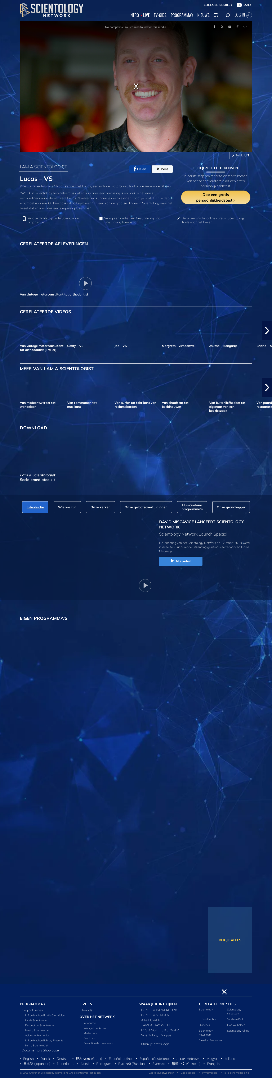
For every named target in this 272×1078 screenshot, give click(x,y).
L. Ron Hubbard (208, 1019)
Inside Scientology (36, 1020)
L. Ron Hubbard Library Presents (44, 1040)
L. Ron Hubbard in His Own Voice (44, 1015)
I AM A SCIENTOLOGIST (43, 166)
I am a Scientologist (36, 1045)
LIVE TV (86, 1004)
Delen (140, 168)
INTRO (134, 15)
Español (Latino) (121, 1058)
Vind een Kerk (235, 1019)
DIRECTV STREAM (155, 1015)
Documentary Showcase (40, 1050)
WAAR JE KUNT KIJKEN (158, 1004)
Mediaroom (90, 1033)
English (28, 1058)
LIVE (146, 15)
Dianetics (204, 1025)
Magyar (212, 1058)
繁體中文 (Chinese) (186, 1063)
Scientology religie (238, 1030)
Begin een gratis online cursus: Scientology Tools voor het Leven (213, 220)
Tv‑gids (86, 1010)
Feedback (89, 1038)
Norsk (85, 1063)
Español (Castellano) (154, 1058)
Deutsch (63, 1058)
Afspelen (181, 561)
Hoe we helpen (236, 1025)
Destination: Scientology (39, 1025)
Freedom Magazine (210, 1040)
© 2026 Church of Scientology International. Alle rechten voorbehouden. (60, 1072)
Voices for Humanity (37, 1035)
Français (213, 1063)
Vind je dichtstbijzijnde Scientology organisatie (53, 220)
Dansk (45, 1058)
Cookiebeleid (188, 1072)
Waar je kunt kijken (95, 1028)
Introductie (90, 1023)
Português (104, 1063)
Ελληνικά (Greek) (89, 1058)
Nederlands (65, 1063)
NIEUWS (203, 15)
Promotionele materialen (98, 1043)
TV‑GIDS (160, 15)
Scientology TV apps (156, 1035)
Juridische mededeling (236, 1072)
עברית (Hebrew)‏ (188, 1058)
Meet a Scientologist (37, 1030)
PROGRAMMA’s (182, 15)
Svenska (158, 1063)
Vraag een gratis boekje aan (132, 220)
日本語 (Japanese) (36, 1063)
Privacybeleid (209, 1072)
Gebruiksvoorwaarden (161, 1072)
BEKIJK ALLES (230, 940)
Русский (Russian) (132, 1063)
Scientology (206, 1009)
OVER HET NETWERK (97, 1017)
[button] (267, 330)
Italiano (229, 1058)
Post (162, 169)
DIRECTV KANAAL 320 (159, 1010)
